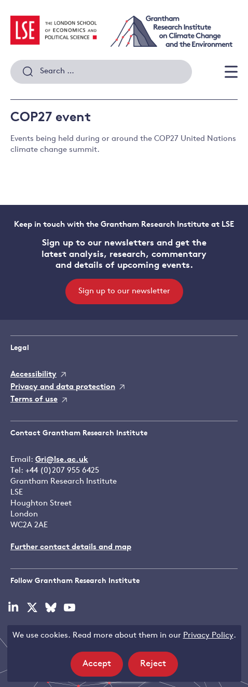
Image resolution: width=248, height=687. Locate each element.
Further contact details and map (70, 547)
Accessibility (33, 375)
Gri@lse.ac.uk (61, 460)
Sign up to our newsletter (124, 291)
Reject (159, 667)
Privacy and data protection (62, 387)
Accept (102, 667)
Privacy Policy (208, 636)
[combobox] (101, 72)
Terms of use (34, 400)
